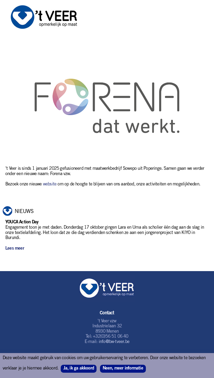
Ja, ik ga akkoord (78, 368)
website (49, 184)
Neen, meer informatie (123, 368)
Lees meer (14, 248)
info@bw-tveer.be (114, 342)
